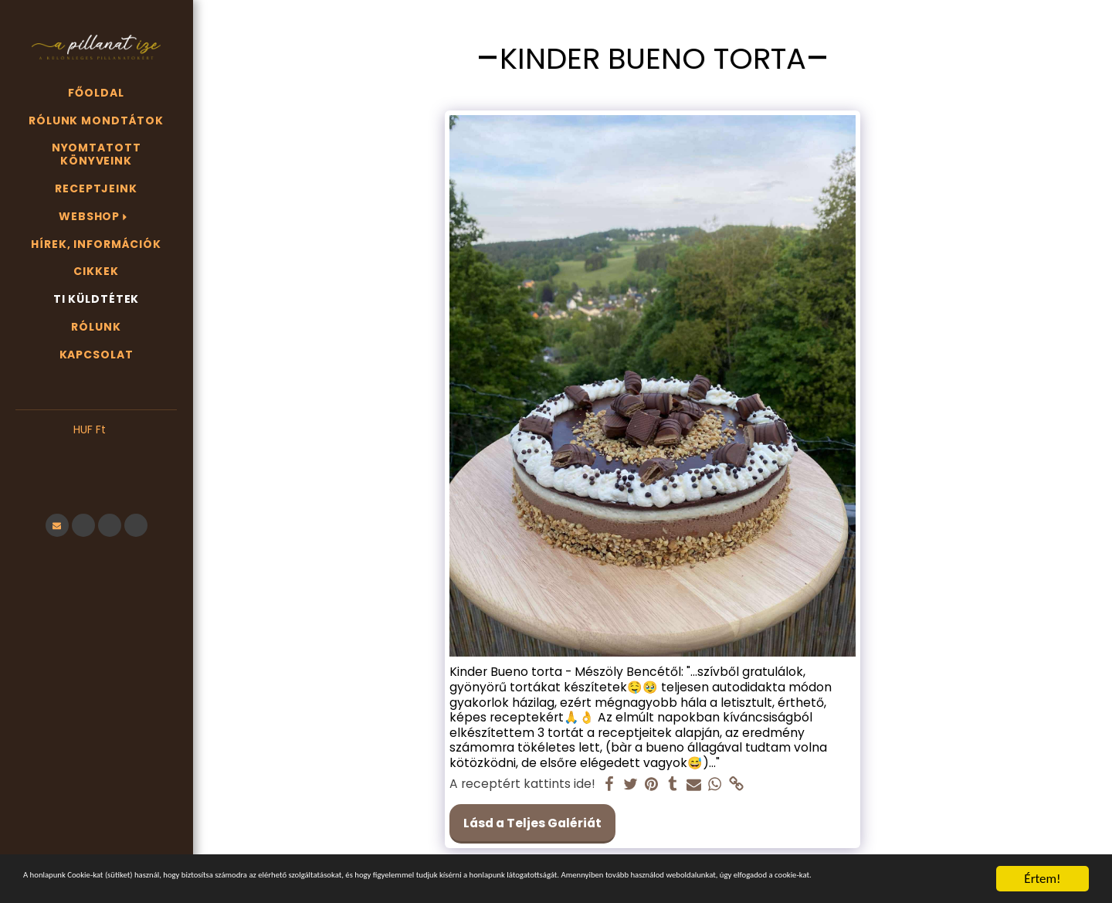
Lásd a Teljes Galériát (532, 823)
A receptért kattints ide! (522, 784)
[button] (96, 453)
